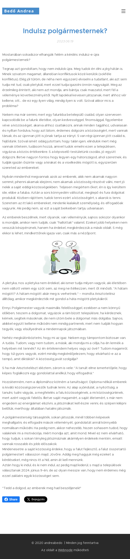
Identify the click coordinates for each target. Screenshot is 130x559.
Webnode (65, 550)
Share (11, 499)
